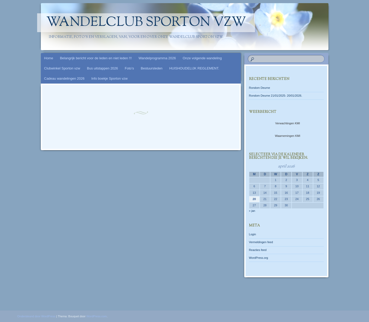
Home (48, 58)
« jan (252, 210)
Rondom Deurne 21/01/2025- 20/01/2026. (275, 95)
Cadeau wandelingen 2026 (64, 78)
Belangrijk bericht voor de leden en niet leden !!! (96, 58)
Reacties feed (257, 249)
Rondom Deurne (259, 87)
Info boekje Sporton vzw (109, 78)
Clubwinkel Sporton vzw (62, 68)
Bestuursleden (151, 68)
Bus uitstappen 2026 (102, 68)
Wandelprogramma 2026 (157, 58)
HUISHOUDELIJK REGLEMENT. (194, 68)
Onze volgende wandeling (202, 58)
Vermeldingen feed (261, 242)
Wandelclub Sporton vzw (146, 22)
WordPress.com (96, 316)
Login (252, 234)
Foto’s (129, 68)
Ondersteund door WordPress (36, 316)
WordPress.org (258, 257)
